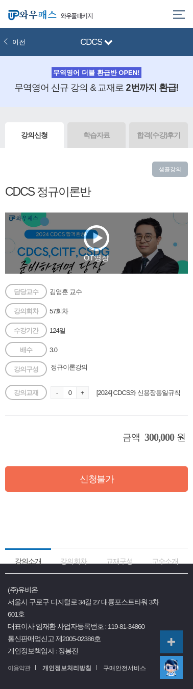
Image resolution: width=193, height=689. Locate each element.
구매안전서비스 (124, 668)
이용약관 (19, 668)
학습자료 (96, 135)
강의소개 (28, 561)
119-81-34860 (126, 626)
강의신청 (34, 135)
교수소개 (165, 561)
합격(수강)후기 (158, 135)
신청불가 (96, 479)
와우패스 (30, 14)
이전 (14, 42)
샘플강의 (170, 169)
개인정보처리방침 (66, 668)
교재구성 (119, 561)
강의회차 (73, 561)
